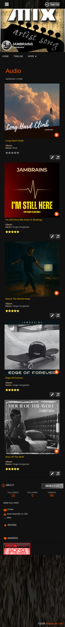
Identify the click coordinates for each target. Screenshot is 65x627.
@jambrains (18, 47)
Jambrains (10, 79)
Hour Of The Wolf (14, 457)
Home (5, 56)
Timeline (18, 56)
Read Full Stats (11, 503)
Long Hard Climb (14, 140)
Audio (20, 79)
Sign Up (54, 4)
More (32, 56)
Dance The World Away (17, 298)
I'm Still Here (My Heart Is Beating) (23, 219)
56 (52, 494)
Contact (10, 509)
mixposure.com (54, 623)
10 (13, 494)
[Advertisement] (32, 587)
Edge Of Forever (14, 378)
